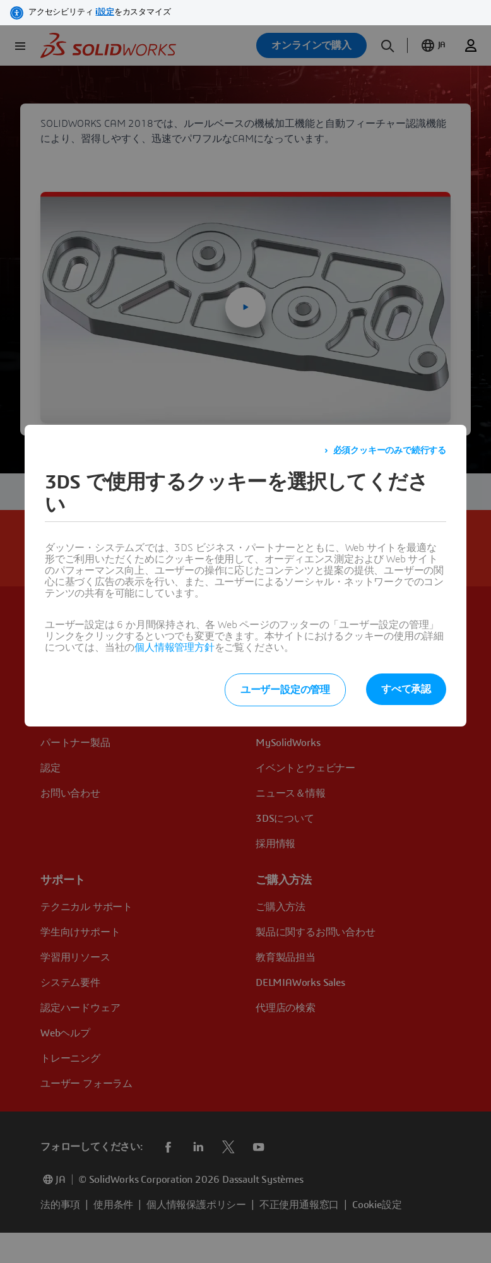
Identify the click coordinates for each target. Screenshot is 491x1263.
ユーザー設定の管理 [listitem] (285, 690)
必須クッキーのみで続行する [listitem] (389, 450)
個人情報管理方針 (174, 648)
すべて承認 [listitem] (406, 689)
